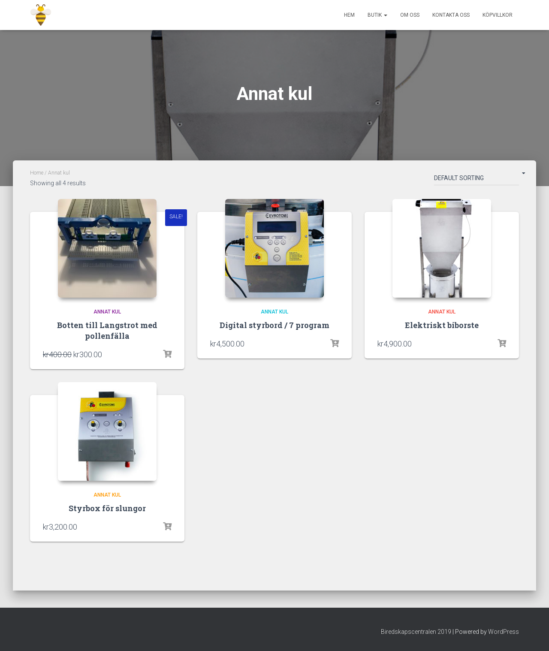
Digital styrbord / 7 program (274, 325)
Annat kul (107, 312)
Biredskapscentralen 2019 (416, 631)
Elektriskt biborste (442, 325)
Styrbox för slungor (107, 508)
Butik (377, 15)
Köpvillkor (498, 15)
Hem (349, 15)
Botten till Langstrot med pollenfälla (107, 330)
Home (36, 173)
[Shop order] (476, 179)
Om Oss (409, 15)
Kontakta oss (451, 15)
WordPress (503, 631)
